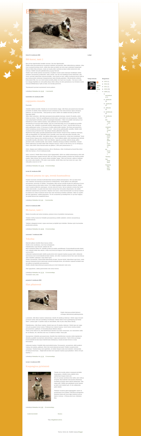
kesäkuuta (109, 116)
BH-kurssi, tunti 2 (34, 59)
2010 (106, 89)
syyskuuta (109, 103)
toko (37, 274)
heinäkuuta (109, 112)
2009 (106, 91)
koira (34, 274)
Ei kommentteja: (50, 166)
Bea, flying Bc (43, 11)
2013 (106, 81)
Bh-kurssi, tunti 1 (34, 210)
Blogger (80, 432)
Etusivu (60, 414)
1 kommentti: (49, 91)
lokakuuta (108, 99)
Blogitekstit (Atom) (56, 420)
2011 (106, 86)
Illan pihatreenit (33, 284)
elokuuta (108, 108)
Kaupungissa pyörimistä (37, 366)
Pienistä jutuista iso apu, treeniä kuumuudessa (48, 175)
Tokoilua (30, 238)
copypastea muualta (35, 101)
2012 (106, 84)
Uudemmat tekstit (32, 414)
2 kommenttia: (49, 200)
